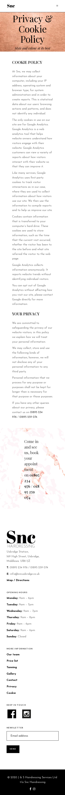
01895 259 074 (28, 417)
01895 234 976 (19, 567)
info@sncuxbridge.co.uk (25, 574)
